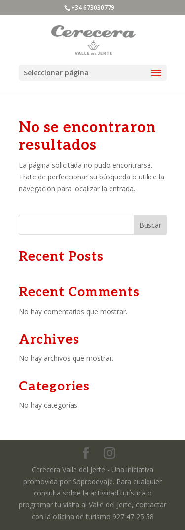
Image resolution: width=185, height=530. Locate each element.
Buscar (150, 225)
